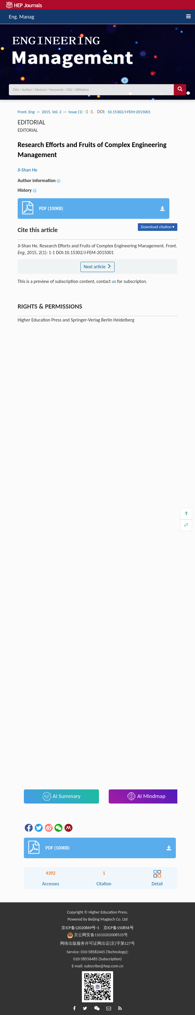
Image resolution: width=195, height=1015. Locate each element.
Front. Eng (26, 111)
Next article (97, 266)
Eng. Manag (21, 16)
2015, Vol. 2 (52, 111)
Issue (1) (76, 111)
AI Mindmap (146, 796)
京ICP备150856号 (118, 927)
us (114, 281)
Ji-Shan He (27, 170)
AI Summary (61, 796)
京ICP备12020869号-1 (80, 927)
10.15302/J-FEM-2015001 (129, 111)
